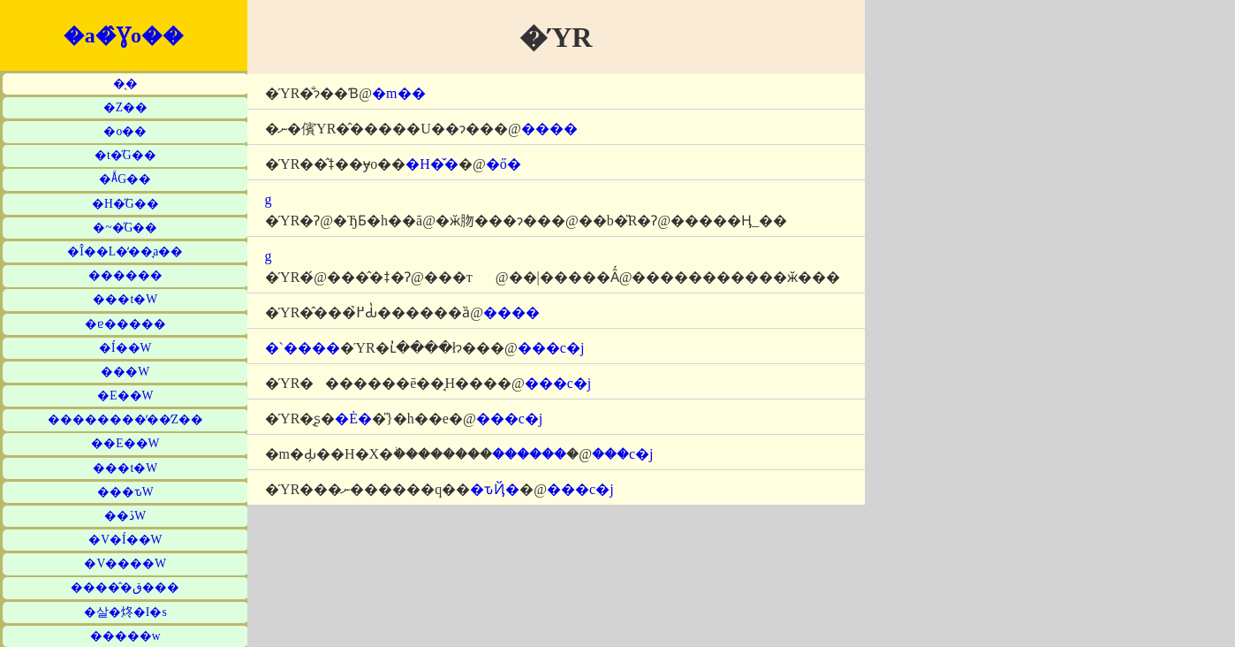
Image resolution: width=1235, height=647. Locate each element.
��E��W (125, 443)
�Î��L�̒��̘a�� (125, 251)
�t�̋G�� (125, 155)
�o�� (125, 131)
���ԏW (125, 492)
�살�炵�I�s (125, 612)
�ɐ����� (125, 324)
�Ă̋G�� (125, 179)
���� (549, 128)
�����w (125, 636)
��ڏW (125, 515)
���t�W (125, 299)
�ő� (503, 163)
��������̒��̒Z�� (125, 419)
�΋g (268, 199)
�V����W (125, 563)
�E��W (125, 395)
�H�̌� (431, 163)
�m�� (398, 93)
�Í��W (125, 347)
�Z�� (125, 107)
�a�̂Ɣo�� (124, 35)
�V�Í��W (125, 539)
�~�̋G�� (125, 227)
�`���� (302, 347)
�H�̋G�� (125, 203)
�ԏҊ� (494, 489)
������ (125, 275)
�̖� (125, 83)
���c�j (551, 347)
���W (125, 371)
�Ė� (353, 418)
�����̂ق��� (125, 587)
